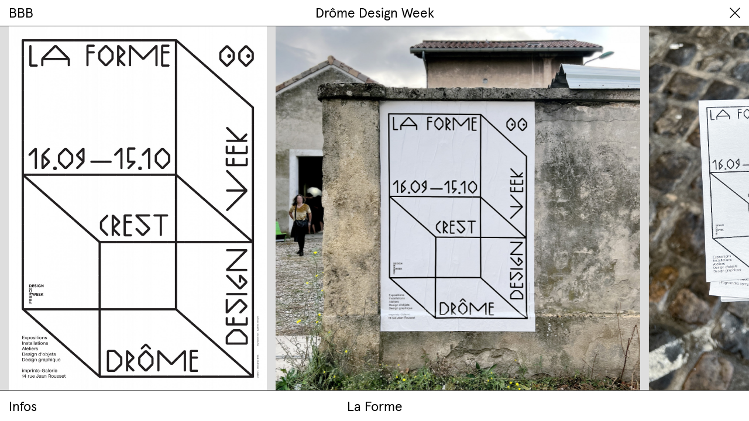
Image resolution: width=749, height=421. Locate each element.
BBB (21, 12)
